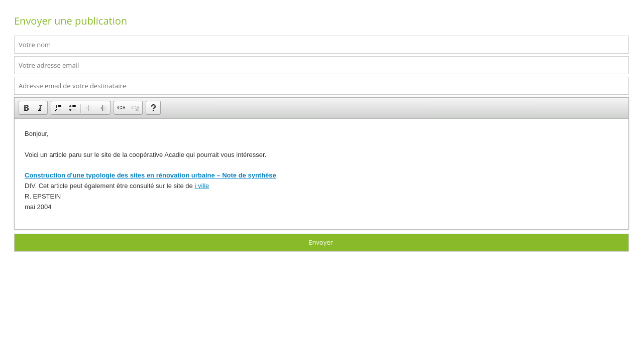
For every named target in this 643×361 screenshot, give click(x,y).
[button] (26, 107)
